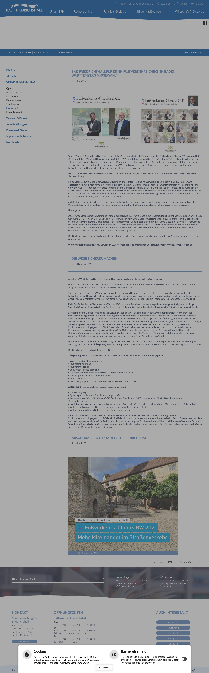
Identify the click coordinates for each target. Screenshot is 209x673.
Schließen (104, 667)
